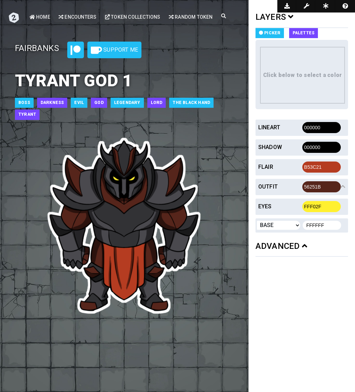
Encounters (77, 17)
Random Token (191, 17)
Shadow (270, 147)
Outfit (268, 186)
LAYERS (275, 17)
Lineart (269, 127)
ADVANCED (281, 246)
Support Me (114, 50)
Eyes (265, 206)
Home (39, 17)
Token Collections (133, 17)
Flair (265, 167)
